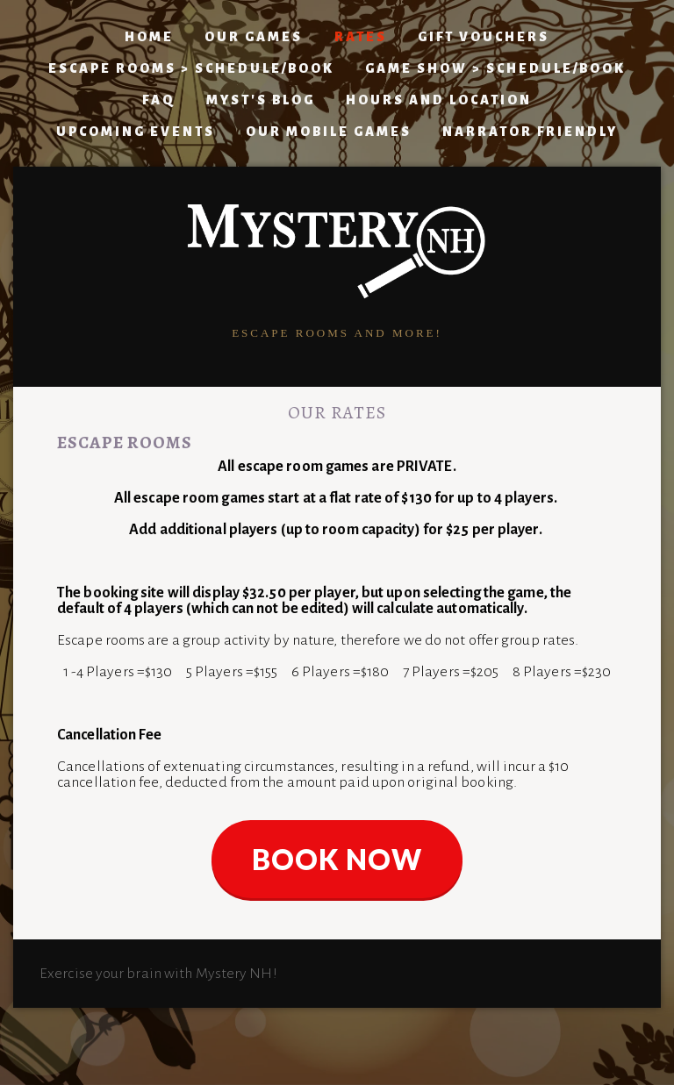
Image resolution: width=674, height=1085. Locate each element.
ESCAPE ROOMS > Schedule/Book (191, 68)
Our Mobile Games (329, 132)
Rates (360, 37)
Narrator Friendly (530, 132)
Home (149, 37)
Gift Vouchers (483, 37)
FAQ (158, 100)
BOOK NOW (337, 859)
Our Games (253, 37)
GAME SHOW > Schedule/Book (495, 68)
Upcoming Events (135, 132)
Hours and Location (439, 100)
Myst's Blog (260, 100)
